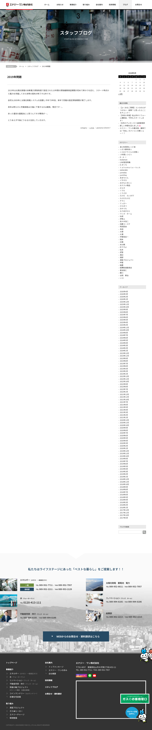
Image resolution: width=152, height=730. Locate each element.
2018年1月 (124, 507)
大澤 (121, 234)
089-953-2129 (65, 589)
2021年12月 (124, 394)
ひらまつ (123, 206)
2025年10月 (124, 307)
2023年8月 (124, 361)
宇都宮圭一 (124, 237)
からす (122, 188)
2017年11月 (124, 512)
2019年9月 (124, 458)
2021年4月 (124, 410)
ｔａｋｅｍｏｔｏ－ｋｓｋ (130, 167)
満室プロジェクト (17, 707)
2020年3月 (124, 443)
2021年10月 (124, 399)
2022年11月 (124, 379)
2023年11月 (124, 355)
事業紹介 (73, 4)
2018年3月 (124, 502)
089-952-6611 (116, 586)
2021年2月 (124, 415)
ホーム (46, 4)
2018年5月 (124, 497)
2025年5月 (124, 319)
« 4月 (120, 94)
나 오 (122, 278)
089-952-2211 (46, 589)
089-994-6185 (30, 617)
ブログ (125, 4)
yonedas (123, 172)
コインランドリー (24, 693)
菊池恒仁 (123, 270)
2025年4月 (124, 322)
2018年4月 (124, 499)
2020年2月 (124, 446)
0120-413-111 (32, 602)
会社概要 (52, 673)
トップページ (11, 662)
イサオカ (123, 180)
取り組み (86, 4)
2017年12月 (124, 510)
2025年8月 (124, 312)
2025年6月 (124, 317)
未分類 (122, 244)
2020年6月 (124, 435)
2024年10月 (124, 330)
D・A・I (123, 157)
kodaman (123, 159)
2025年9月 (124, 309)
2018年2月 (124, 505)
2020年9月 (124, 427)
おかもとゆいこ (126, 183)
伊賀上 (122, 219)
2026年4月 (124, 291)
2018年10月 (124, 484)
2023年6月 (124, 366)
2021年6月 (124, 404)
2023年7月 (124, 363)
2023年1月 (124, 374)
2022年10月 (124, 381)
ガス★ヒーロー (16, 711)
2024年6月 (124, 338)
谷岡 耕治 (124, 275)
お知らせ (60, 4)
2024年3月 (124, 345)
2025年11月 (124, 304)
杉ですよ (123, 247)
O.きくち (123, 165)
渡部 (121, 257)
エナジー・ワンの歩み (58, 670)
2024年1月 (124, 350)
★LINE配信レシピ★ (128, 147)
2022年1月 (124, 391)
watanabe (124, 170)
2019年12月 (124, 451)
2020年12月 (124, 420)
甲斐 (121, 262)
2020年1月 (124, 448)
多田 (121, 229)
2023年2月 (124, 371)
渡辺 (121, 255)
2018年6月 (124, 494)
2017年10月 (124, 515)
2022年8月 (124, 386)
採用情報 (112, 4)
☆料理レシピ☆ (126, 154)
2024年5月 (124, 340)
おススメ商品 (125, 185)
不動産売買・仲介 (24, 683)
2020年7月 (124, 433)
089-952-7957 (65, 585)
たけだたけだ (125, 198)
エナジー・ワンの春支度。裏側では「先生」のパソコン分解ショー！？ (133, 131)
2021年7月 (124, 402)
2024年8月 (124, 332)
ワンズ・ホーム (126, 213)
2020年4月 (124, 440)
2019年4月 (124, 469)
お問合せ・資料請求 (53, 693)
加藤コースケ (125, 224)
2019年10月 (124, 456)
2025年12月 (124, 302)
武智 (121, 252)
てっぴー (123, 203)
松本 (121, 249)
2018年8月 (124, 489)
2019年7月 (124, 461)
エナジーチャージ (17, 714)
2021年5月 (124, 407)
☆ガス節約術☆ (126, 149)
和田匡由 (123, 226)
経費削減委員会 (126, 267)
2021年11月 (124, 397)
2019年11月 (124, 453)
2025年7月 (124, 314)
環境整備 (13, 718)
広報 (121, 242)
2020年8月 (124, 430)
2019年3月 (124, 471)
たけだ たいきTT (127, 195)
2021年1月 (124, 417)
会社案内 (99, 4)
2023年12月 (124, 353)
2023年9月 (124, 358)
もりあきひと (125, 211)
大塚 (121, 231)
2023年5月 (124, 368)
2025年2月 (124, 325)
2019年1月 (124, 476)
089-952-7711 (46, 585)
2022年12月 (124, 376)
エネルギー (24, 673)
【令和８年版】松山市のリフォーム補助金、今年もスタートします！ (133, 118)
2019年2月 (124, 474)
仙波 (121, 216)
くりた (91, 128)
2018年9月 (124, 487)
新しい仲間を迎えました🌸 (130, 125)
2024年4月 (124, 343)
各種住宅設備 (15, 696)
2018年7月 (124, 492)
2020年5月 (124, 438)
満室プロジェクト (127, 260)
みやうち (123, 208)
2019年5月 (124, 466)
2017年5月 (124, 518)
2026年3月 (124, 294)
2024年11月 (124, 327)
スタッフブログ (32, 66)
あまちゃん (124, 177)
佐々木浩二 (124, 221)
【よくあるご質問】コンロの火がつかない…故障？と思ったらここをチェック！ (133, 110)
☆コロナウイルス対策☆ (129, 152)
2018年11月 (124, 482)
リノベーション (23, 680)
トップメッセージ (56, 666)
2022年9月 (124, 384)
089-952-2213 (116, 616)
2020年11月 (124, 422)
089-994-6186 (49, 617)
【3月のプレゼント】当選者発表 (132, 123)
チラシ (122, 201)
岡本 (121, 239)
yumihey (123, 175)
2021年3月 (124, 412)
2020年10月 (124, 425)
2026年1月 (124, 299)
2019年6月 (124, 463)
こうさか (123, 193)
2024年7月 (124, 335)
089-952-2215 (135, 616)
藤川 (121, 273)
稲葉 (121, 265)
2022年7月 (124, 389)
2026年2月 (124, 296)
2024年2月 (124, 348)
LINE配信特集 (125, 162)
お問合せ (138, 4)
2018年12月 (124, 479)
